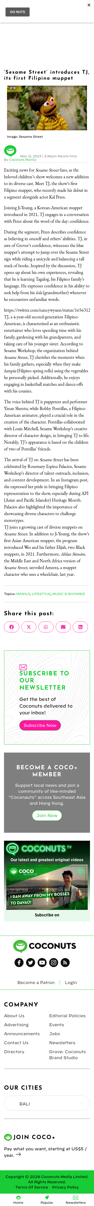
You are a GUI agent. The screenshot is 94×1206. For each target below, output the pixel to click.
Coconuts (52, 7)
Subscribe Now (40, 725)
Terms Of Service (31, 1187)
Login (87, 8)
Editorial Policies (67, 1015)
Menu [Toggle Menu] (8, 8)
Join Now (47, 815)
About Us (14, 1015)
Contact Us (16, 1042)
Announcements (22, 1033)
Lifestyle (41, 594)
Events (56, 1024)
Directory (14, 1051)
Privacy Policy (65, 1187)
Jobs (54, 1033)
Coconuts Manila (22, 159)
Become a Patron (36, 982)
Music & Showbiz (68, 594)
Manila (23, 594)
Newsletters (62, 1042)
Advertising (16, 1024)
